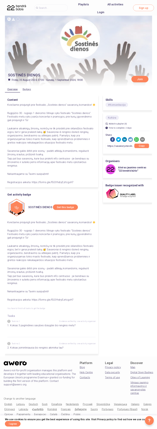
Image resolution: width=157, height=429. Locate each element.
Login (100, 12)
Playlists (83, 4)
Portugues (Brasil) (127, 409)
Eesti (45, 404)
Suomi (94, 409)
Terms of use (112, 377)
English (8, 404)
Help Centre (86, 372)
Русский (87, 404)
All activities (115, 4)
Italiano (135, 404)
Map (132, 367)
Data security (112, 372)
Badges (27, 89)
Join (140, 79)
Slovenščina (103, 404)
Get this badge (68, 207)
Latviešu (23, 409)
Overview (12, 89)
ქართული (81, 409)
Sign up (143, 8)
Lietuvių (20, 404)
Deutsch (33, 404)
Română (52, 409)
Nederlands (72, 404)
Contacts (85, 377)
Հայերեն (37, 409)
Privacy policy (113, 367)
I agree (15, 423)
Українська (120, 404)
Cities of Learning (140, 377)
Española (57, 404)
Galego (147, 404)
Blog (82, 367)
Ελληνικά (9, 409)
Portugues (107, 409)
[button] (112, 139)
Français (66, 409)
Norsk (144, 409)
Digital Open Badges (141, 372)
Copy (142, 145)
